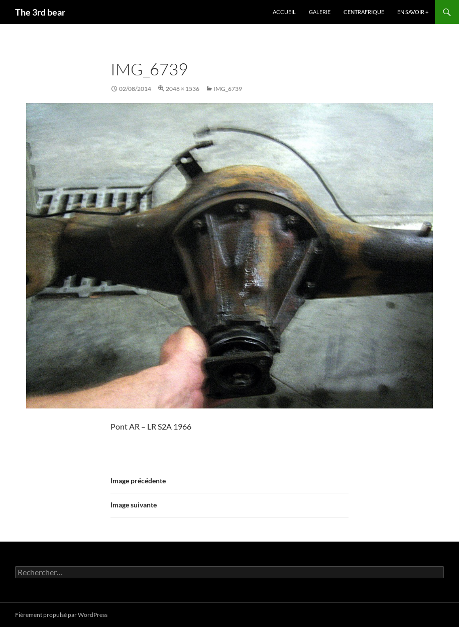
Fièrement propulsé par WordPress (61, 614)
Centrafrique (363, 12)
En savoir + (412, 12)
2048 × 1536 (182, 88)
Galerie (319, 12)
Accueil (284, 12)
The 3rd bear (40, 12)
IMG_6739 (227, 88)
